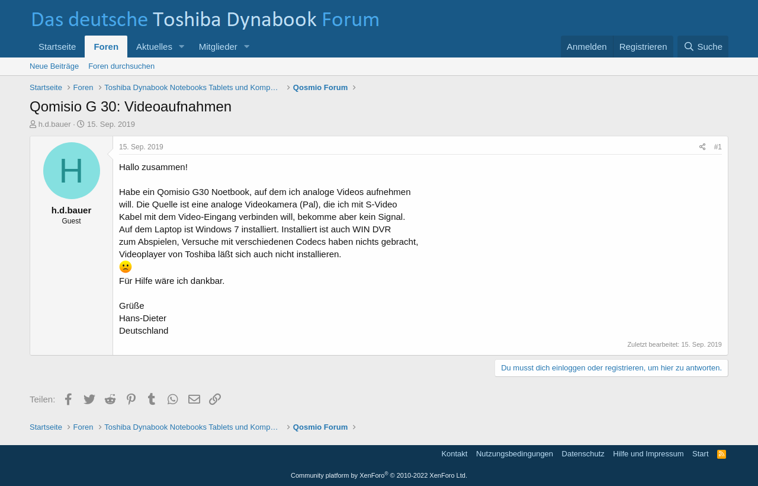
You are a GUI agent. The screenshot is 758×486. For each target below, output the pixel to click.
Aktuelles (154, 46)
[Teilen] (702, 147)
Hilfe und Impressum (648, 453)
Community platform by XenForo (379, 475)
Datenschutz (583, 453)
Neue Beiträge (54, 66)
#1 (718, 147)
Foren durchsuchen (121, 66)
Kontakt (454, 453)
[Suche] (702, 46)
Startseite (57, 46)
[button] (182, 46)
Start (700, 453)
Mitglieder (218, 46)
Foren (106, 46)
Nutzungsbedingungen (514, 453)
